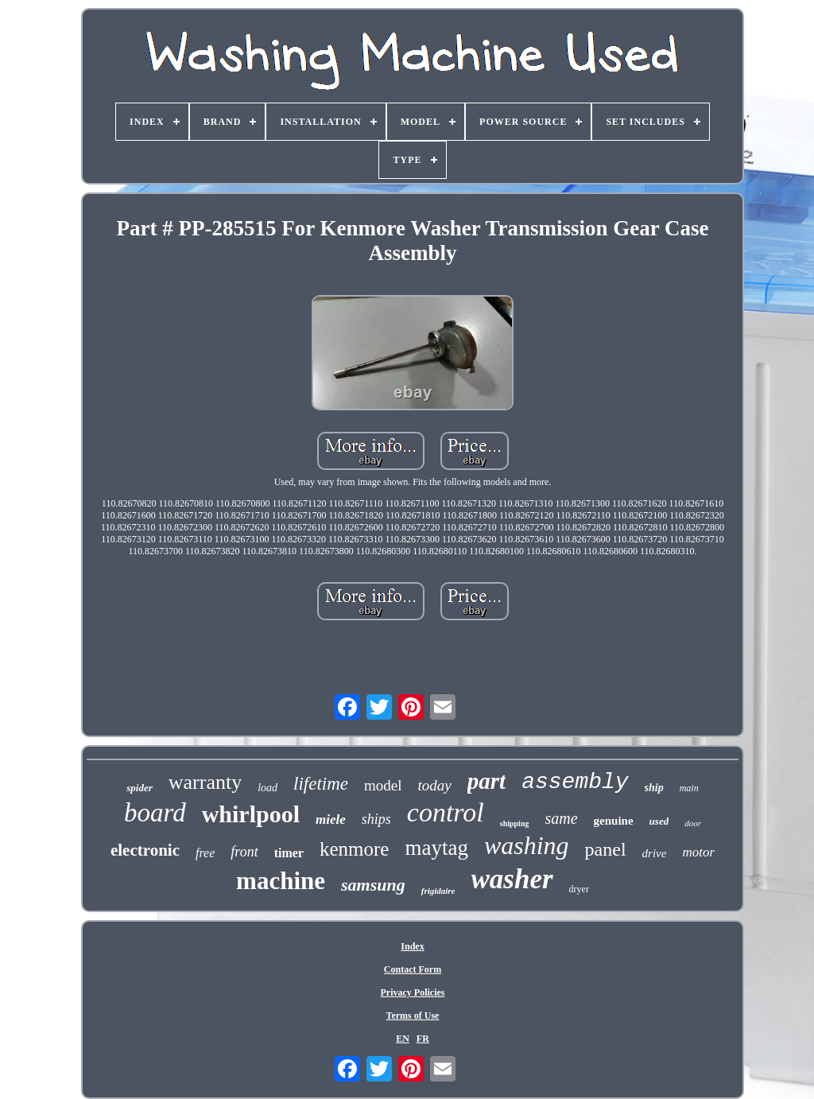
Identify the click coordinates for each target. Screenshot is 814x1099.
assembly (574, 782)
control (445, 812)
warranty (205, 782)
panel (605, 849)
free (205, 853)
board (155, 812)
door (692, 823)
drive (654, 853)
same (561, 818)
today (435, 785)
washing (526, 845)
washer (512, 879)
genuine (614, 820)
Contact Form (412, 969)
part (486, 781)
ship (654, 788)
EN (402, 1038)
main (689, 788)
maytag (436, 848)
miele (331, 819)
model (383, 785)
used (659, 821)
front (244, 852)
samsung (373, 885)
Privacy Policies (413, 992)
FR (423, 1038)
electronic (145, 850)
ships (376, 819)
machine (280, 881)
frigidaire (438, 890)
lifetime (320, 784)
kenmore (354, 849)
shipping (514, 823)
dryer (579, 889)
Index (412, 946)
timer (289, 853)
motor (698, 852)
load (267, 788)
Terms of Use (413, 1015)
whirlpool (251, 814)
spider (139, 788)
